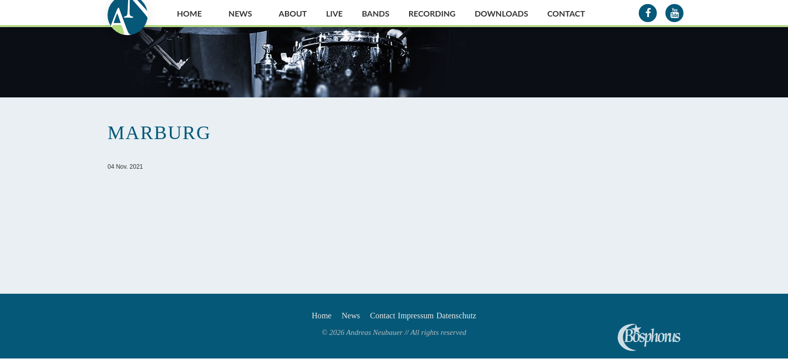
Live (334, 13)
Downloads (501, 13)
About (293, 13)
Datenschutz (477, 317)
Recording (432, 13)
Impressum (425, 317)
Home (189, 13)
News (240, 13)
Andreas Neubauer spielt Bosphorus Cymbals (649, 337)
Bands (375, 13)
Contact (566, 13)
